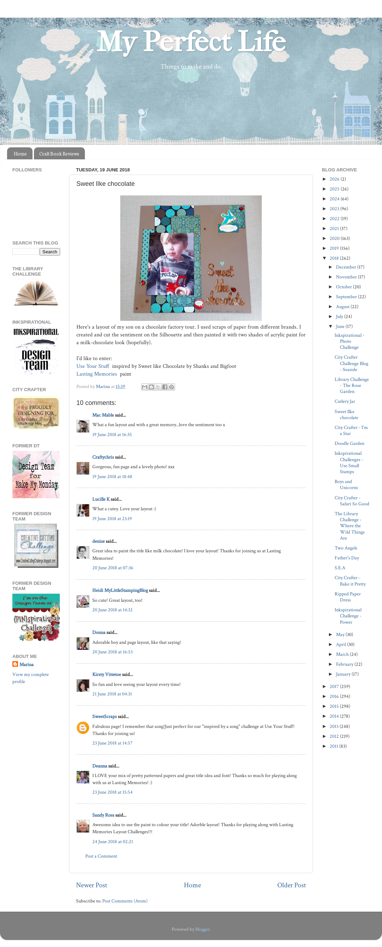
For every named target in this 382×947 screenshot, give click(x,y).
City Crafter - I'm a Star (351, 430)
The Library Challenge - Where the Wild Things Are (350, 525)
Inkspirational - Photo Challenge (349, 341)
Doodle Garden (349, 443)
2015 (335, 706)
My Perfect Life (191, 42)
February (345, 664)
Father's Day (347, 557)
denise (98, 541)
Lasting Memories (97, 374)
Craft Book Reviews (59, 153)
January (344, 674)
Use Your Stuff (93, 366)
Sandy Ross (103, 815)
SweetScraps (104, 716)
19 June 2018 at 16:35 (112, 434)
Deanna (99, 766)
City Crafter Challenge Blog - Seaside (351, 363)
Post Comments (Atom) (124, 901)
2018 (335, 258)
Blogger (202, 929)
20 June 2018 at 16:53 (112, 651)
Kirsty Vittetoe (106, 674)
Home (20, 153)
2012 (335, 736)
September (347, 296)
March (343, 654)
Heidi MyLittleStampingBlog (120, 590)
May (341, 634)
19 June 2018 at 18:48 (112, 476)
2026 (335, 179)
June (341, 326)
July (340, 316)
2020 (335, 238)
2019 (335, 248)
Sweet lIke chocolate (346, 414)
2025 (335, 189)
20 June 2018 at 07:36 (112, 567)
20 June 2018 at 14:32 (112, 609)
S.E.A (340, 567)
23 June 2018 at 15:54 (112, 792)
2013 (335, 726)
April (341, 644)
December (346, 267)
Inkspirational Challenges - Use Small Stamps (349, 462)
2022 (335, 218)
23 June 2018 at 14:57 (112, 743)
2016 (335, 696)
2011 (334, 746)
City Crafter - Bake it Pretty (350, 580)
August (343, 306)
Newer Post (91, 885)
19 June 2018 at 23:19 (112, 518)
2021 (335, 228)
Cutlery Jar (345, 401)
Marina (26, 664)
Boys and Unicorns (346, 484)
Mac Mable (103, 415)
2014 (335, 716)
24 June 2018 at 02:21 (112, 841)
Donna (98, 632)
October (344, 286)
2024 (335, 198)
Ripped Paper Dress (348, 596)
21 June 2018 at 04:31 (112, 693)
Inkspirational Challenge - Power (348, 615)
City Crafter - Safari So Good (352, 500)
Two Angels (346, 548)
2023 (335, 208)
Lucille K (101, 499)
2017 (335, 686)
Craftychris (103, 457)
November (347, 276)
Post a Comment (101, 856)
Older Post (291, 885)
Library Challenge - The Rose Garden (352, 385)
